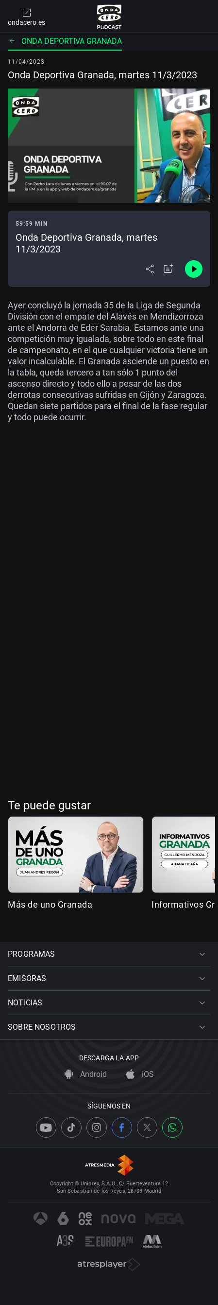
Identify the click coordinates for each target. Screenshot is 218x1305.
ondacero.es (26, 16)
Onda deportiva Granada (65, 41)
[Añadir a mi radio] (168, 269)
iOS (140, 1074)
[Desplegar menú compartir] (150, 269)
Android (86, 1074)
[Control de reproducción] (193, 269)
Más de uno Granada (50, 904)
